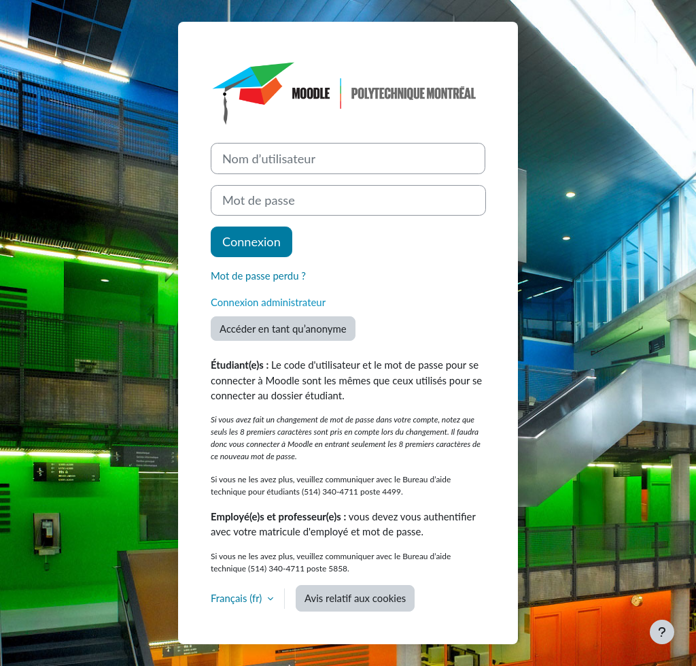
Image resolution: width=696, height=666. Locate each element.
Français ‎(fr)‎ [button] (237, 598)
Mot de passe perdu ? (258, 275)
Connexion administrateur (268, 302)
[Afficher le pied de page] (662, 632)
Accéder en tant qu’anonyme (283, 328)
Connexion (251, 241)
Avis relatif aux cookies (355, 598)
